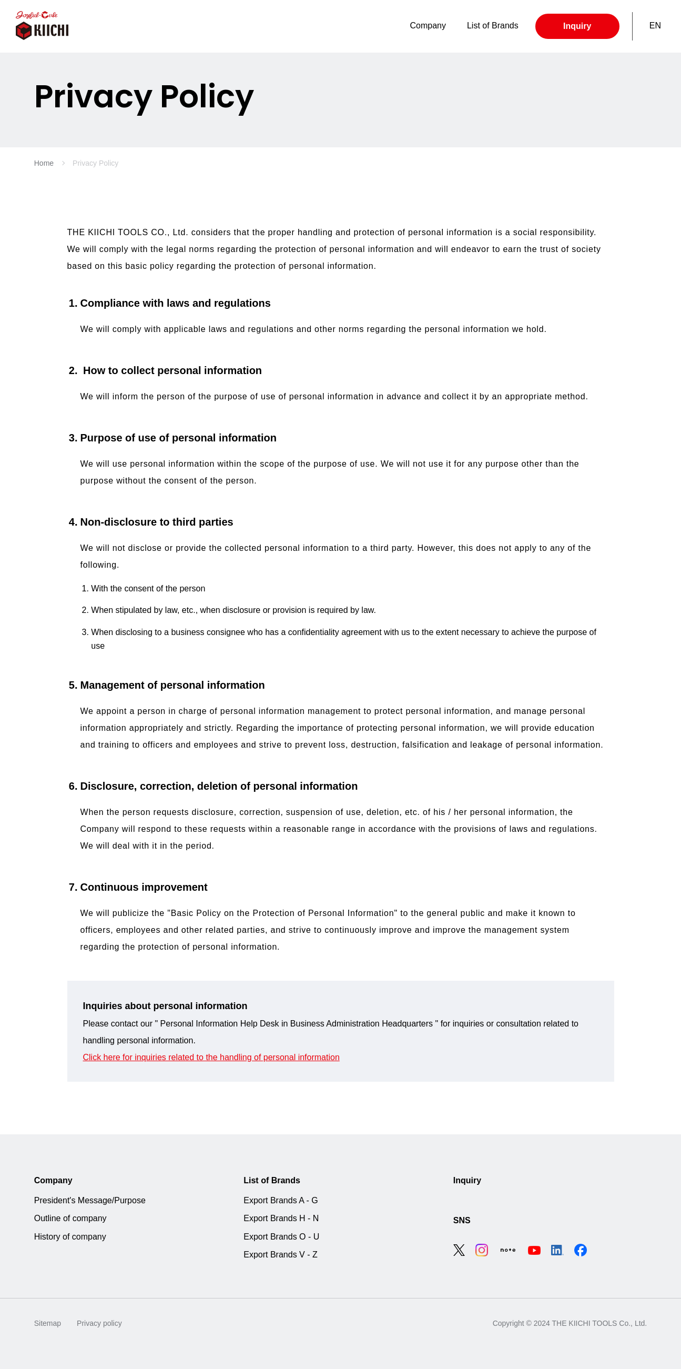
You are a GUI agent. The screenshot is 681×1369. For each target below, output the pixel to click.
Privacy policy (99, 1323)
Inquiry (577, 26)
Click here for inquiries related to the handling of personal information (211, 1057)
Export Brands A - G (280, 1200)
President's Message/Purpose (90, 1200)
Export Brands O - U (281, 1236)
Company (53, 1180)
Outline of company (70, 1218)
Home (44, 163)
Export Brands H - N (281, 1218)
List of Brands (271, 1180)
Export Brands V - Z (280, 1254)
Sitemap (47, 1323)
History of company (70, 1236)
